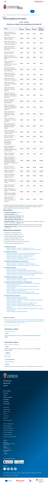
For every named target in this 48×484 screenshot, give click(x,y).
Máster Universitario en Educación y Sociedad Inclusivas (20, 256)
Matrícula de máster (25, 14)
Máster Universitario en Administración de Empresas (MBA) (20, 292)
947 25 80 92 (8, 356)
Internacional (6, 401)
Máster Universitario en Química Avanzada (16, 269)
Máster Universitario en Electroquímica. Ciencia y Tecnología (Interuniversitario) (25, 273)
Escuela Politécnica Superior (12, 295)
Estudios (5, 395)
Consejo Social (6, 415)
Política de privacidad (36, 472)
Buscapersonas (7, 380)
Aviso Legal (12, 472)
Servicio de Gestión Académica (12, 344)
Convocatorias (6, 407)
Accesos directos (38, 1)
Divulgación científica (7, 434)
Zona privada (15, 475)
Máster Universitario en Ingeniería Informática (17, 298)
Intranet (5, 385)
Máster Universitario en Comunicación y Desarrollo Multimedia (21, 264)
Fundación (5, 413)
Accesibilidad (6, 472)
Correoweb (5, 393)
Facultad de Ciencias (10, 267)
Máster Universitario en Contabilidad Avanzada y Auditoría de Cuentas (23, 289)
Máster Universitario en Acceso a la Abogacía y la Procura (20, 248)
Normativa (5, 418)
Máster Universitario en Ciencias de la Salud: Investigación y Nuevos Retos (24, 278)
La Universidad (6, 403)
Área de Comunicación (7, 420)
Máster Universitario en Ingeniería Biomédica (17, 311)
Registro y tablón (6, 411)
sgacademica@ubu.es (9, 361)
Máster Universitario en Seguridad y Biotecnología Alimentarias (21, 270)
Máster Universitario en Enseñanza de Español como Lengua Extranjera (23, 265)
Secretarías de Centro (10, 331)
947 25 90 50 (8, 355)
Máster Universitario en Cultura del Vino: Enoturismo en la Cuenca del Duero (24, 272)
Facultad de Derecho (10, 246)
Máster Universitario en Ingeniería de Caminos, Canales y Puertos (22, 302)
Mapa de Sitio (6, 383)
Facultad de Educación (11, 251)
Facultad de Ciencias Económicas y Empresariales (18, 282)
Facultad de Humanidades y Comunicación (16, 261)
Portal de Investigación (7, 432)
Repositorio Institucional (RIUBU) (9, 436)
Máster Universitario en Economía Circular (16, 290)
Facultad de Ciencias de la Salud (13, 277)
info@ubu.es (5, 451)
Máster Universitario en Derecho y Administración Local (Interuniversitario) (24, 249)
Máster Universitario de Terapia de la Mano (17, 279)
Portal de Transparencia (8, 430)
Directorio (18, 472)
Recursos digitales (7, 390)
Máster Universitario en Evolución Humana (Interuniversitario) (21, 274)
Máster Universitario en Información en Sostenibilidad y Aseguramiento (23, 293)
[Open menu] (37, 11)
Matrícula (19, 14)
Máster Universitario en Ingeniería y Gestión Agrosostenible (20, 304)
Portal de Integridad (7, 425)
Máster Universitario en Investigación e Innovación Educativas (21, 259)
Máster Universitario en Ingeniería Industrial (17, 297)
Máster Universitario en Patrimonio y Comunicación (18, 262)
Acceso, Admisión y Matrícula (11, 14)
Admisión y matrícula (7, 397)
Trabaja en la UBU (6, 409)
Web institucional (7, 475)
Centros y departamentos (8, 423)
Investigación (6, 399)
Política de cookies (26, 472)
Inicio (4, 14)
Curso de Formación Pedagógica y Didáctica (17, 257)
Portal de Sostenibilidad (8, 428)
